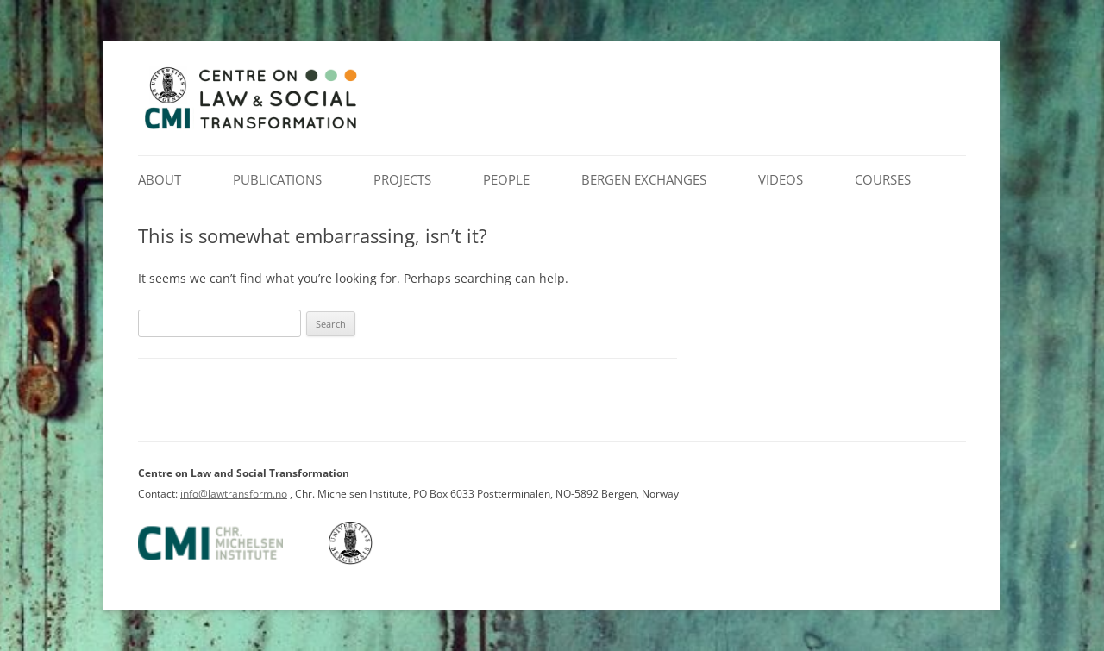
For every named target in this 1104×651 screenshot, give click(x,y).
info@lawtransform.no (233, 493)
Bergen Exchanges (643, 179)
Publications (277, 179)
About (159, 179)
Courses (883, 179)
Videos (780, 179)
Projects (402, 179)
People (506, 179)
